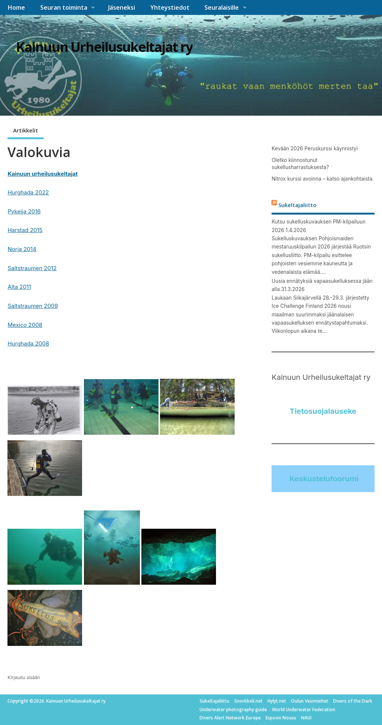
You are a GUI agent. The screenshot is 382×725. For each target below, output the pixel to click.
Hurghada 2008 (28, 343)
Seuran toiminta (63, 7)
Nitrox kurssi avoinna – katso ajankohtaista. (323, 179)
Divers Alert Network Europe (230, 718)
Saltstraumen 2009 (32, 305)
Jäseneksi (121, 7)
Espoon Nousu (281, 718)
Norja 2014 (21, 249)
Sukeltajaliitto (297, 204)
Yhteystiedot (170, 7)
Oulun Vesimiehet (309, 701)
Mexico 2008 (24, 324)
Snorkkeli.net (248, 701)
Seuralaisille (221, 7)
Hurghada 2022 (28, 192)
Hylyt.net (276, 701)
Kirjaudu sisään (23, 677)
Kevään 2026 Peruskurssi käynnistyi (314, 148)
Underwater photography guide (233, 709)
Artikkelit (25, 130)
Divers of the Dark (352, 701)
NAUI (306, 718)
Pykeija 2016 (24, 211)
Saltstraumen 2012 (31, 268)
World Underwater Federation (303, 709)
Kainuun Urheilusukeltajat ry (104, 47)
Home (16, 7)
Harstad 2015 (25, 230)
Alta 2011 (19, 286)
